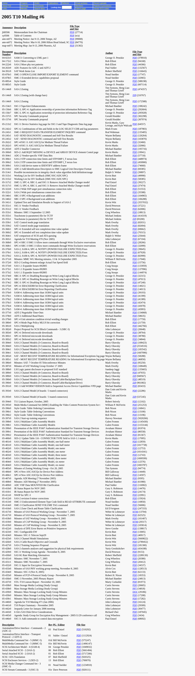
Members (79, 6)
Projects (24, 3)
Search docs (39, 9)
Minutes (24, 9)
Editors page (81, 9)
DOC (135, 592)
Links (5, 9)
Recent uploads (100, 3)
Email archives (81, 3)
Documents (39, 6)
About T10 (7, 6)
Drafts (36, 3)
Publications (53, 3)
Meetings (24, 6)
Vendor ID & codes (101, 9)
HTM (135, 511)
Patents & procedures (102, 6)
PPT (135, 588)
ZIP (134, 95)
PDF (72, 32)
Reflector (65, 3)
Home (5, 3)
